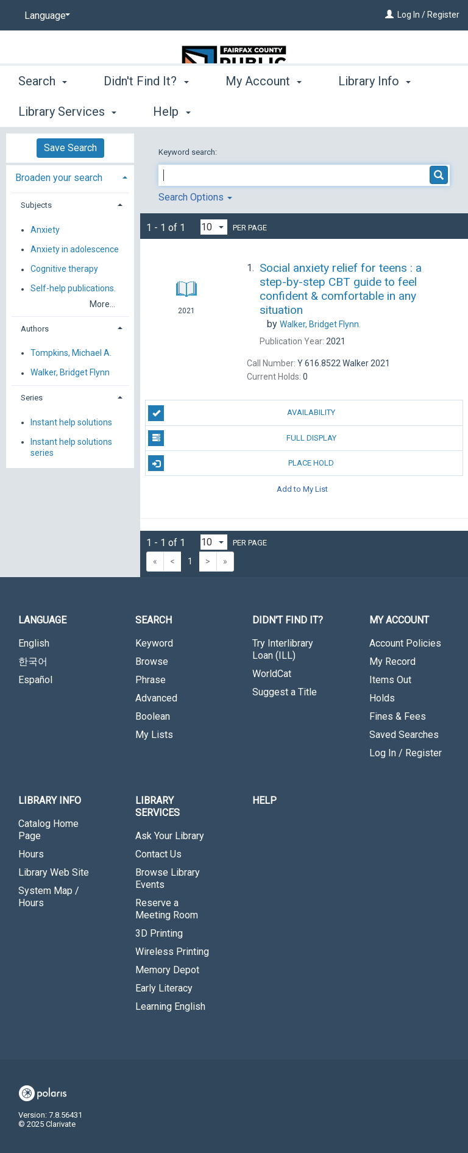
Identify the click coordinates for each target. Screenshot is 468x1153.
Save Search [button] (70, 148)
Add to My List (302, 488)
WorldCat (271, 673)
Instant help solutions (71, 422)
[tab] (70, 176)
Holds (382, 698)
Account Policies (405, 643)
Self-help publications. (73, 289)
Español (35, 680)
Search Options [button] (195, 197)
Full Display (242, 438)
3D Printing (159, 933)
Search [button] (42, 109)
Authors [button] (35, 328)
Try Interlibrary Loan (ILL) (282, 649)
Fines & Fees (397, 716)
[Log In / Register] (389, 15)
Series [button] (32, 397)
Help (264, 800)
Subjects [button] (36, 205)
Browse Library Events (167, 878)
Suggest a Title (284, 692)
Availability (241, 413)
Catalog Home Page (48, 830)
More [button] (362, 111)
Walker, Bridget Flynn (70, 373)
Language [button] (42, 620)
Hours (31, 854)
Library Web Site (53, 872)
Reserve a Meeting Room (166, 909)
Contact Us (158, 854)
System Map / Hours (48, 897)
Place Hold (241, 463)
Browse (151, 661)
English (33, 643)
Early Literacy (164, 988)
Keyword (154, 643)
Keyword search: (188, 152)
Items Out (390, 680)
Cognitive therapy (64, 269)
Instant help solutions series (71, 447)
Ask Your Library (169, 836)
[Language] (45, 16)
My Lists (154, 734)
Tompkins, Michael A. (71, 353)
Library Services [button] (157, 806)
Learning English (170, 1006)
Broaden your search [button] (58, 177)
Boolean (152, 716)
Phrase (150, 680)
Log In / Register (428, 15)
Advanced (156, 698)
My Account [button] (263, 109)
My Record (392, 661)
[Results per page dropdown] (213, 227)
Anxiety (45, 230)
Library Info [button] (49, 800)
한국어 (33, 661)
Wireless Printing (172, 951)
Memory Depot (167, 970)
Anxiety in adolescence (74, 249)
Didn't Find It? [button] (146, 109)
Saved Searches (404, 734)
